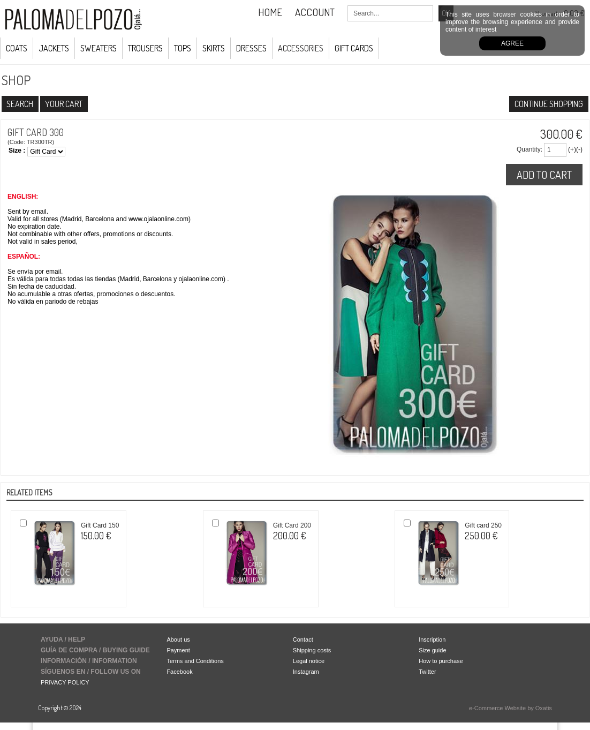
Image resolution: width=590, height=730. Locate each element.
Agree (512, 43)
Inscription (432, 639)
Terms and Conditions (195, 661)
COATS (16, 48)
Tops (182, 48)
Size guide (432, 650)
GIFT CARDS (354, 48)
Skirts (213, 48)
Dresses (251, 48)
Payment (178, 650)
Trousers (145, 48)
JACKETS (54, 48)
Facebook (179, 671)
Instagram (306, 671)
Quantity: (529, 149)
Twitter (427, 671)
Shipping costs (312, 650)
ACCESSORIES (300, 48)
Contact (303, 639)
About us (178, 639)
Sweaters (98, 48)
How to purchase (441, 661)
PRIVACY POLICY (65, 682)
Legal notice (308, 661)
